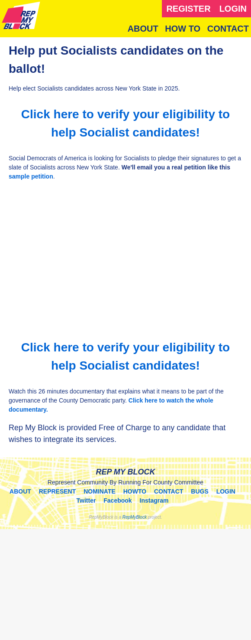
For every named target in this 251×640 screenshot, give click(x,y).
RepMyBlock (134, 517)
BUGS (199, 491)
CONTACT (228, 28)
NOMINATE (100, 491)
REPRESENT (57, 491)
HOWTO (134, 491)
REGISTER (188, 8)
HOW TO (182, 28)
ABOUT (143, 28)
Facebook (117, 500)
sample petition (31, 176)
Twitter (86, 500)
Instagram (154, 500)
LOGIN (233, 8)
